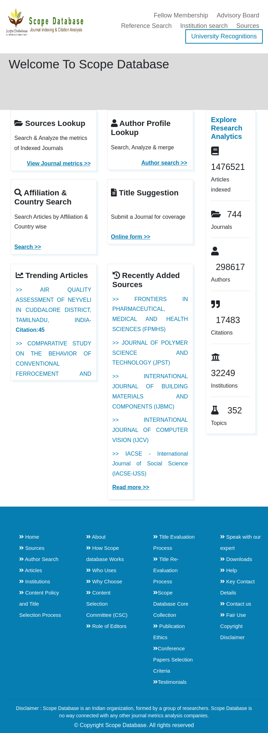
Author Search (38, 559)
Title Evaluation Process (174, 542)
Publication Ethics (169, 631)
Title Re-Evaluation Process (166, 570)
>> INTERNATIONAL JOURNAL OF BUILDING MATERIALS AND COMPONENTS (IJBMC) (150, 391)
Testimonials (170, 682)
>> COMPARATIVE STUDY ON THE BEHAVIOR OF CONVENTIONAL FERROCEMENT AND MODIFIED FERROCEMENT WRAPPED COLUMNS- (53, 374)
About (96, 537)
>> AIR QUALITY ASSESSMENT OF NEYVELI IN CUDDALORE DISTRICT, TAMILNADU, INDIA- (53, 310)
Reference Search (146, 25)
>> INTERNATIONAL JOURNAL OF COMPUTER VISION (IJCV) (150, 430)
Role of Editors (106, 626)
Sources (247, 25)
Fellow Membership (181, 15)
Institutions (34, 581)
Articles (30, 570)
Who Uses (101, 570)
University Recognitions (224, 36)
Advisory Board (238, 15)
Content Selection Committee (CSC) (106, 604)
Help (228, 570)
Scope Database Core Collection (170, 604)
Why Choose (104, 581)
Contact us (235, 604)
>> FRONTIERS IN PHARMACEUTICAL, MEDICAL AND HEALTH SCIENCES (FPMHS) (150, 314)
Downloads (236, 559)
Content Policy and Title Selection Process (40, 604)
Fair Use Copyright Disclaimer (233, 626)
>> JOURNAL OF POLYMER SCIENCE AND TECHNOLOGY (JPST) (150, 353)
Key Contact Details (237, 587)
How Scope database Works (105, 553)
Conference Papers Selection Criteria (173, 659)
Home (29, 537)
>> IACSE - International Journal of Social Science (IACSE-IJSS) (150, 464)
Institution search (204, 25)
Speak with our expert (240, 542)
